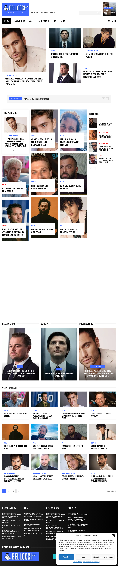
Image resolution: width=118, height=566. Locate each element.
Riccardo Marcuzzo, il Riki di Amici (109, 12)
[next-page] (17, 150)
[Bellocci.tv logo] (16, 9)
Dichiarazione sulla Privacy (91, 562)
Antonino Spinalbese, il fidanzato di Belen (106, 124)
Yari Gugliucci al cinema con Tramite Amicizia (69, 142)
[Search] (98, 13)
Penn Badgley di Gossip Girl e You (42, 230)
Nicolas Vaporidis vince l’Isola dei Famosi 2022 (43, 477)
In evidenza (103, 132)
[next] (107, 98)
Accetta (66, 557)
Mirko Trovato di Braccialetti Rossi (69, 230)
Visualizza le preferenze (103, 557)
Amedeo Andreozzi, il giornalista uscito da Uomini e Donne (106, 148)
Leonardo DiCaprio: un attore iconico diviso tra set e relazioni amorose (97, 74)
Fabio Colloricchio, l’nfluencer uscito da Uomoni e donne (106, 160)
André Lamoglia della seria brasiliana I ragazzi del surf (41, 142)
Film (85, 68)
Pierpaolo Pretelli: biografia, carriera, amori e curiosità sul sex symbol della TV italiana (23, 81)
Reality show (39, 473)
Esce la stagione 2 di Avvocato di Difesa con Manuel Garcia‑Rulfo (13, 232)
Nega (83, 557)
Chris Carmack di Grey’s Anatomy (39, 187)
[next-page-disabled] (94, 168)
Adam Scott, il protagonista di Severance (64, 55)
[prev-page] (13, 150)
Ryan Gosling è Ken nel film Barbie (13, 189)
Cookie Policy (77, 562)
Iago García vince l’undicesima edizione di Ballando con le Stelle (14, 478)
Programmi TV (108, 8)
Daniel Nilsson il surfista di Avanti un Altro (73, 477)
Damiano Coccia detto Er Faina (70, 187)
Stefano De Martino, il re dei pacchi (99, 55)
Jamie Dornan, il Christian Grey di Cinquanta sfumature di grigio (102, 478)
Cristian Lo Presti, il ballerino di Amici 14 (105, 136)
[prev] (103, 98)
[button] (113, 535)
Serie (53, 51)
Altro (101, 155)
